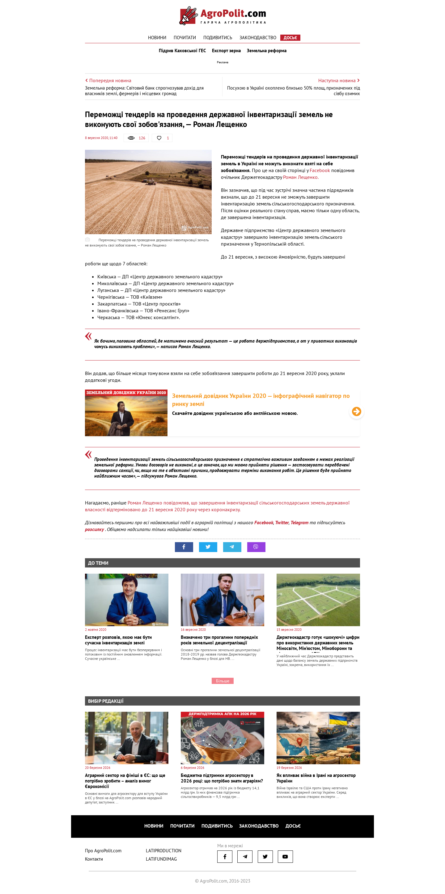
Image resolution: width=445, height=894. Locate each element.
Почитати (185, 37)
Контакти (94, 860)
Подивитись (217, 37)
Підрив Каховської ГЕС (181, 52)
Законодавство (257, 37)
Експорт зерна (226, 52)
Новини (157, 37)
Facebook (320, 173)
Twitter (282, 525)
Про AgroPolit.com (103, 852)
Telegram (299, 525)
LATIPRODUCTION (163, 852)
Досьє (290, 37)
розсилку (95, 532)
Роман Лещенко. (301, 180)
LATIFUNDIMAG (161, 860)
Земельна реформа (268, 52)
